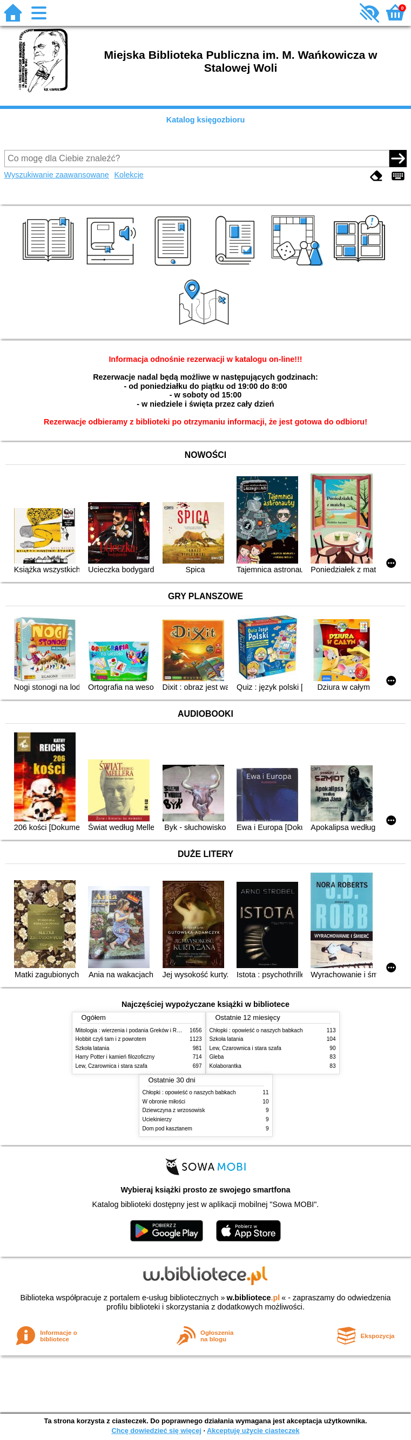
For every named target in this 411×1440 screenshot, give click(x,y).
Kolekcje (128, 174)
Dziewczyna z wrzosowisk (174, 1110)
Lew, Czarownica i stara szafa (111, 1066)
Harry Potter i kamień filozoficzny (115, 1057)
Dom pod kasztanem (167, 1129)
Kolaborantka (225, 1066)
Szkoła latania (93, 1048)
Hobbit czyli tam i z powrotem (111, 1039)
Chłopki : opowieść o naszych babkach (256, 1030)
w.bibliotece (253, 1297)
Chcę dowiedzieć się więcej (156, 1431)
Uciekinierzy (157, 1119)
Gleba (217, 1057)
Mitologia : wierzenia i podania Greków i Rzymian (135, 1030)
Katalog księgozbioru (205, 119)
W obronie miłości (164, 1102)
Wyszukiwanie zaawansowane (56, 174)
